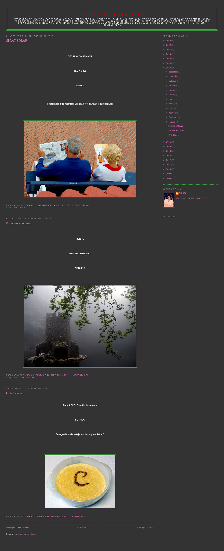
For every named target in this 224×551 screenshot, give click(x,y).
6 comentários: (81, 205)
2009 (168, 173)
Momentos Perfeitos (112, 14)
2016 (168, 141)
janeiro (172, 121)
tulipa (183, 193)
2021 (168, 49)
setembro (173, 85)
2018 (168, 63)
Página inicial (83, 527)
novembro (174, 76)
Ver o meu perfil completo (191, 198)
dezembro (174, 71)
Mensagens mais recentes (17, 527)
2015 (168, 146)
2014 (168, 151)
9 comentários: (80, 516)
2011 (168, 164)
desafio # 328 (26, 378)
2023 (168, 40)
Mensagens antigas (145, 527)
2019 (168, 58)
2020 (168, 54)
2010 (168, 169)
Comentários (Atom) (27, 534)
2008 (168, 178)
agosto (172, 90)
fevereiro (173, 117)
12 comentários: (80, 375)
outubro (173, 81)
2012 (168, 160)
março (172, 112)
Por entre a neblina (18, 223)
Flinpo (23, 208)
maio (171, 103)
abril (171, 108)
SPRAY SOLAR (16, 40)
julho (171, 94)
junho (172, 99)
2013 (168, 155)
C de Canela (14, 393)
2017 (168, 67)
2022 (168, 45)
